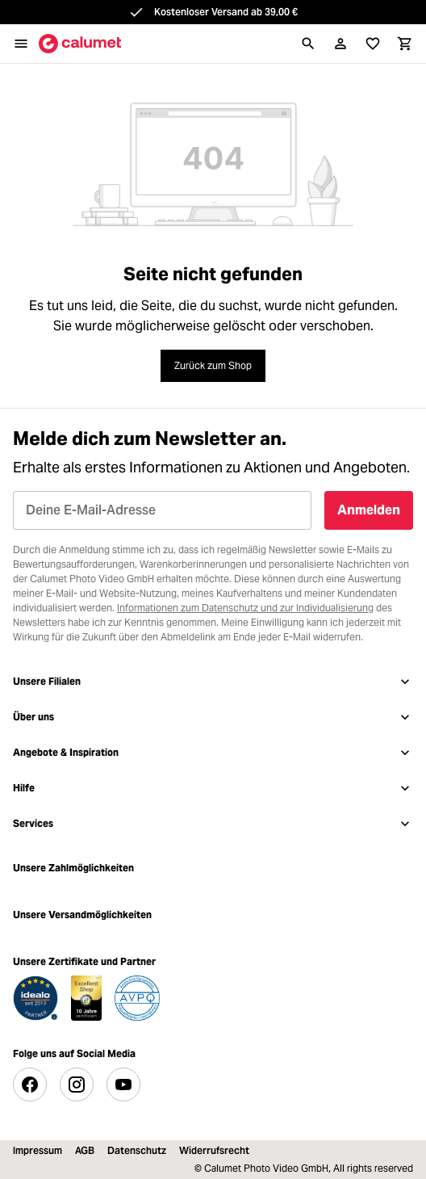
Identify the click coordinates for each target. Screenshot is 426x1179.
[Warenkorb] (405, 44)
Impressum (37, 1150)
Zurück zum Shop (213, 365)
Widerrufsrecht (214, 1150)
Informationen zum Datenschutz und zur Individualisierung (245, 608)
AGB (84, 1150)
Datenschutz (136, 1150)
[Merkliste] (373, 44)
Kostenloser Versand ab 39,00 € (226, 12)
